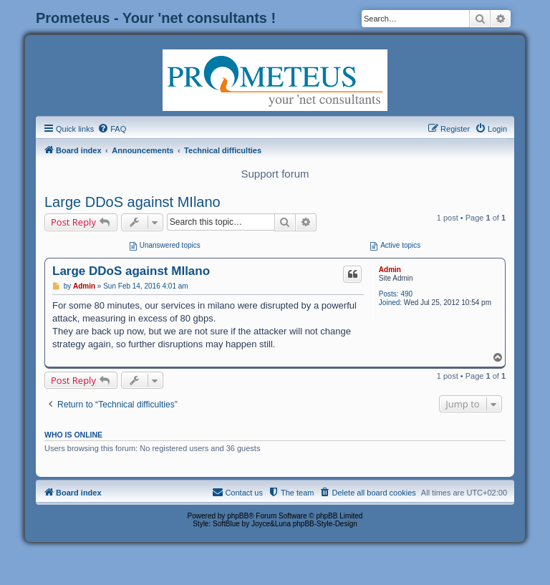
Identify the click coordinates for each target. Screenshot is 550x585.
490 (406, 294)
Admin (390, 270)
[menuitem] (111, 128)
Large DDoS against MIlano (132, 202)
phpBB (238, 516)
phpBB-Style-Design (325, 524)
